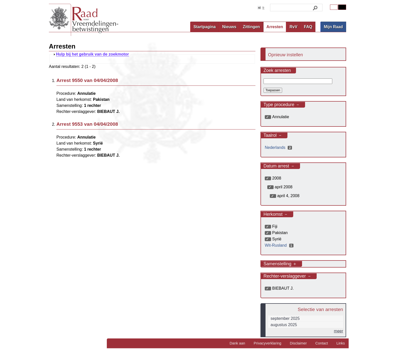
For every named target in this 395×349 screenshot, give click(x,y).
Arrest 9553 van (87, 124)
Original (333, 7)
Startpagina (204, 27)
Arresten (275, 27)
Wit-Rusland (280, 245)
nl (259, 8)
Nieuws (229, 27)
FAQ (308, 27)
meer (338, 331)
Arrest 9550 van (87, 80)
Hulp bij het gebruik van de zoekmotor (92, 54)
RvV (293, 27)
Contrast (342, 7)
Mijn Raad (333, 27)
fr (263, 8)
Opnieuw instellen (285, 54)
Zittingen (251, 27)
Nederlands (279, 147)
